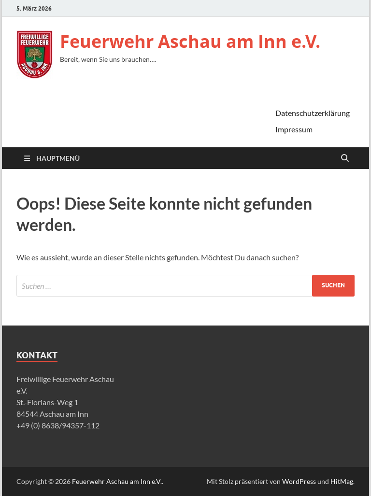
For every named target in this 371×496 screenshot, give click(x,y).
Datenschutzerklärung (312, 112)
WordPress (299, 481)
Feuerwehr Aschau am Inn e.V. (190, 41)
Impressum (294, 129)
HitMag (341, 481)
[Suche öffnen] (345, 158)
